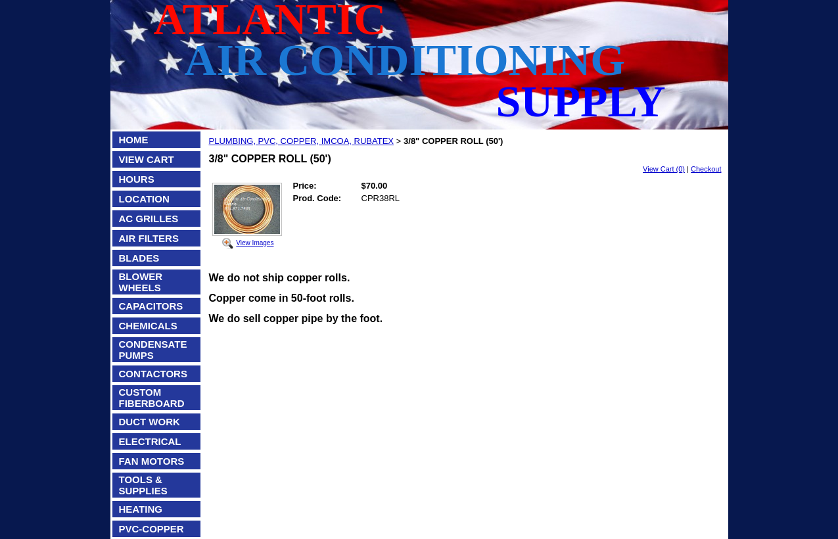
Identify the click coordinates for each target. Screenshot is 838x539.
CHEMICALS (148, 325)
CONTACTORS (153, 373)
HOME (134, 139)
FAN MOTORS (152, 461)
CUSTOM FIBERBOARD (152, 398)
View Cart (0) (664, 169)
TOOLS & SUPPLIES (143, 485)
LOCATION (144, 198)
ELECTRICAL (150, 441)
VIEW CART (146, 159)
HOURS (136, 179)
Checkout (706, 169)
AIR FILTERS (149, 238)
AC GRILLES (149, 218)
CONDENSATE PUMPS (153, 350)
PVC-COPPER (151, 528)
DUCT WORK (149, 421)
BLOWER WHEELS (141, 282)
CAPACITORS (151, 306)
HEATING (140, 509)
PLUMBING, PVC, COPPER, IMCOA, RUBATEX (301, 141)
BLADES (139, 258)
